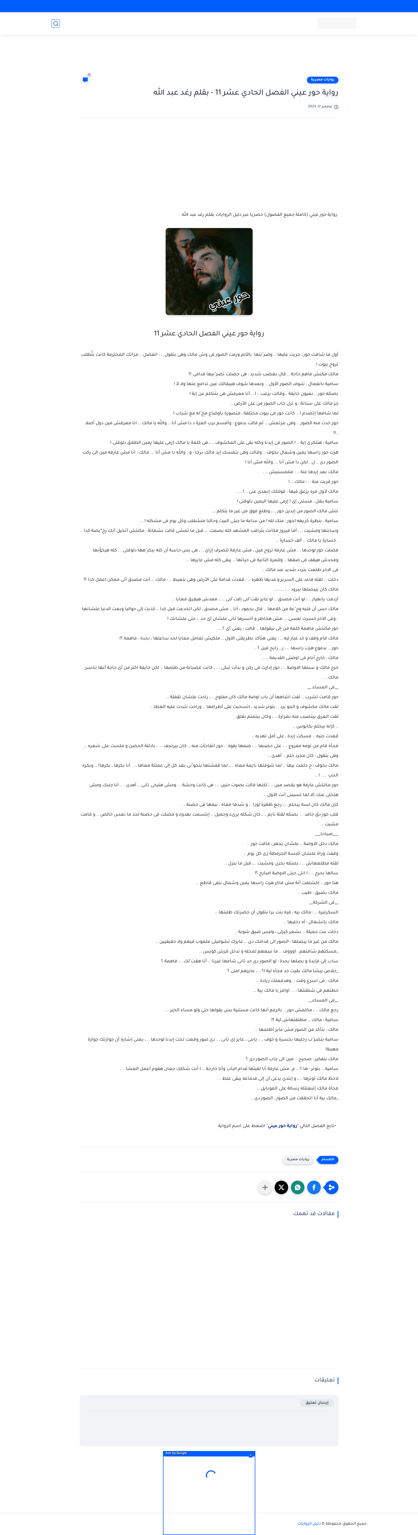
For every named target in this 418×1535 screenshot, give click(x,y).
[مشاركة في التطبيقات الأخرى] (265, 1187)
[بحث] (56, 23)
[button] (314, 1187)
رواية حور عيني (282, 1126)
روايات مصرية (322, 80)
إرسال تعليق (317, 1403)
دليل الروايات (309, 1524)
